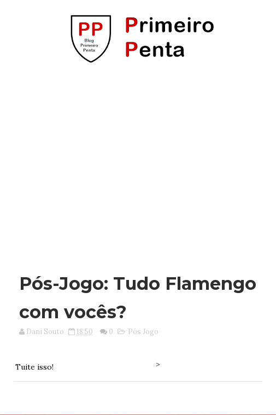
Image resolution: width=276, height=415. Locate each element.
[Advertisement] (140, 162)
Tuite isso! (34, 367)
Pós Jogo (143, 331)
